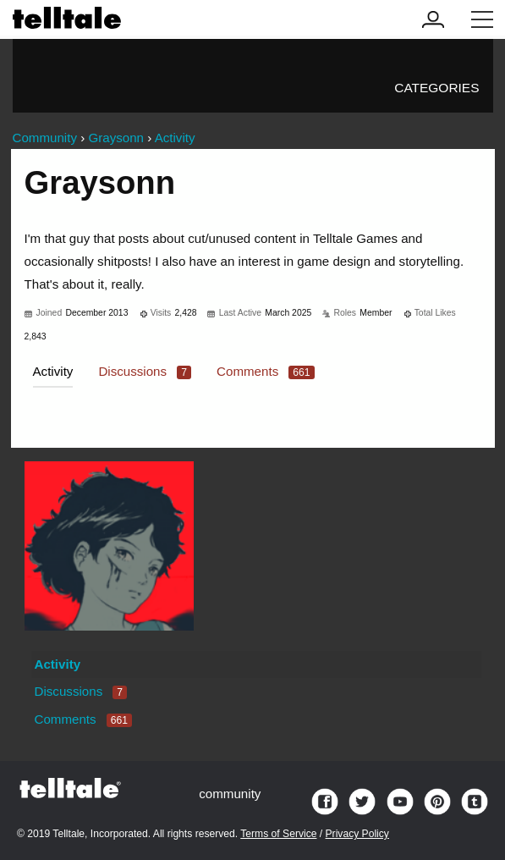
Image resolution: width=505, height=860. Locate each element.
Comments (266, 371)
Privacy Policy (357, 834)
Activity (53, 371)
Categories (436, 87)
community (230, 793)
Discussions (144, 371)
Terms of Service (278, 834)
